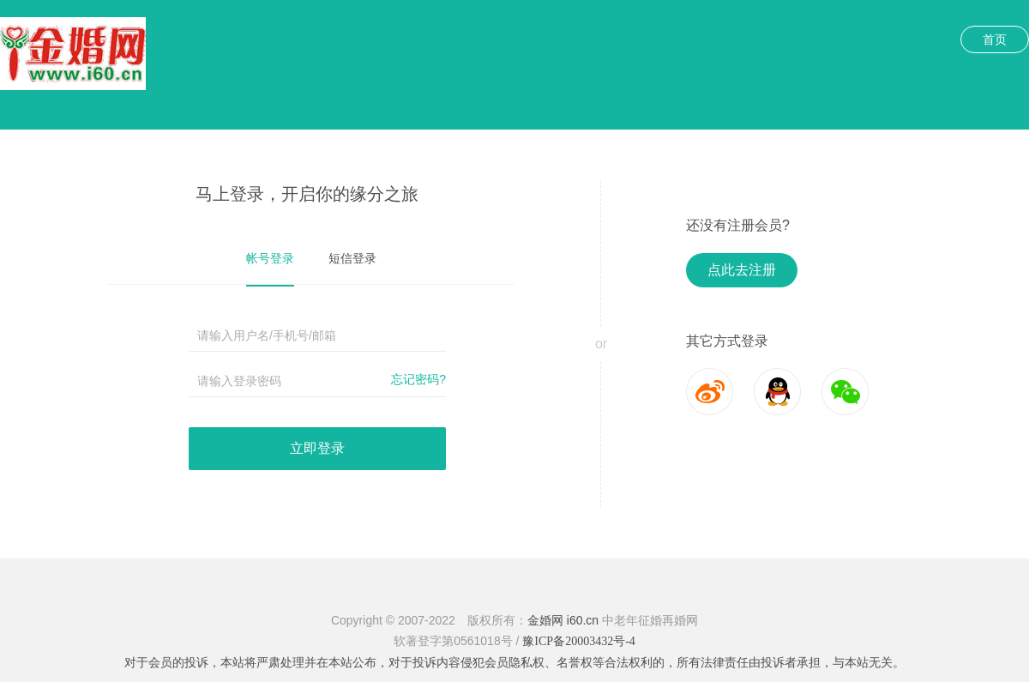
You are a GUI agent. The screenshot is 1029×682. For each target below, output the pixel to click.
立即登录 (317, 448)
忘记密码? (418, 379)
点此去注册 (741, 270)
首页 (995, 39)
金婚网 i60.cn (563, 620)
